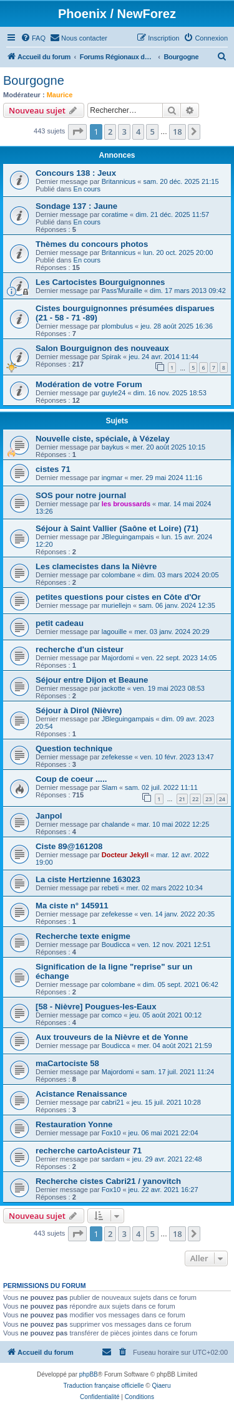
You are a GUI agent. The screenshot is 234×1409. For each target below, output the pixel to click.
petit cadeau (60, 623)
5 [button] (152, 131)
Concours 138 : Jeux (76, 173)
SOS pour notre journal (81, 495)
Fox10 (111, 1133)
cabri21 (113, 1102)
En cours (87, 189)
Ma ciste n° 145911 (72, 905)
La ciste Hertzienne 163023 (88, 879)
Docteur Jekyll (125, 854)
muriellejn (116, 605)
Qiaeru (161, 1385)
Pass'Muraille (122, 290)
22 (195, 799)
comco (112, 1015)
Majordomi (118, 657)
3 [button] (124, 131)
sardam (113, 1159)
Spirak (111, 356)
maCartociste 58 (67, 1063)
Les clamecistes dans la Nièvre (96, 566)
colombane (118, 575)
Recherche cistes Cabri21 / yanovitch (108, 1181)
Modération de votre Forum (89, 384)
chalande (116, 824)
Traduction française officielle (104, 1385)
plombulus (117, 326)
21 (182, 799)
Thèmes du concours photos (92, 244)
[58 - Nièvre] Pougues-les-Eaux (96, 1006)
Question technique (74, 748)
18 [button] (177, 131)
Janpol (49, 815)
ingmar (112, 477)
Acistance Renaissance (81, 1094)
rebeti (110, 888)
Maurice (60, 95)
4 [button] (138, 131)
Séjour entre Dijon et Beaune (92, 680)
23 (208, 799)
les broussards (126, 503)
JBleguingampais (128, 537)
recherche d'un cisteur (80, 649)
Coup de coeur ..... (71, 779)
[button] (77, 131)
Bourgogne (33, 80)
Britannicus (118, 181)
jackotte (113, 688)
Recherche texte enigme (83, 936)
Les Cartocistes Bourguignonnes (100, 282)
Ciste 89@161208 (69, 846)
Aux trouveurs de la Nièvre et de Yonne (112, 1037)
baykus (113, 447)
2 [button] (110, 131)
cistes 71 (53, 469)
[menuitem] (33, 38)
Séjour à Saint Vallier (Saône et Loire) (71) (117, 528)
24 (222, 799)
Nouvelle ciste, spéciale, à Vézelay (103, 438)
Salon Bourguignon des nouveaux (102, 348)
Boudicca (116, 944)
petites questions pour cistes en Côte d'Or (118, 597)
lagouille (114, 631)
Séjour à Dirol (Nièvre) (79, 710)
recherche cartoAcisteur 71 (89, 1150)
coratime (115, 214)
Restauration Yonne (74, 1124)
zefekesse (117, 757)
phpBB (88, 1374)
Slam (109, 787)
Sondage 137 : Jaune (76, 206)
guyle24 (114, 393)
